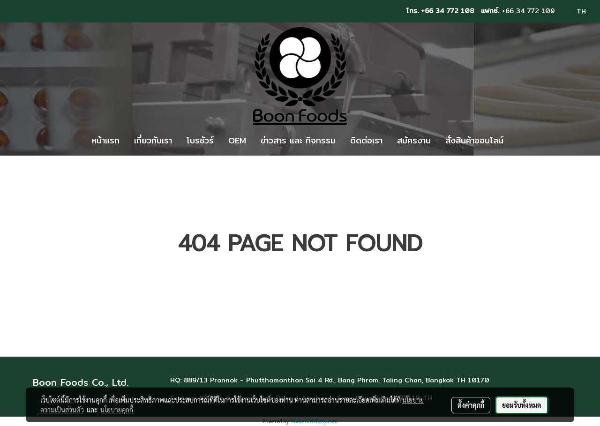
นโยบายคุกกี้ (116, 409)
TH (575, 11)
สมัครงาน (414, 140)
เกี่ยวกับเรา (153, 140)
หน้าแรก (106, 140)
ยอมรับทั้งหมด (521, 405)
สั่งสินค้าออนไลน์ (474, 140)
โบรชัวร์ (200, 140)
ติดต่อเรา (366, 140)
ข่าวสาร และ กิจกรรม (298, 140)
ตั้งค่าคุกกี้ (471, 405)
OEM (237, 140)
